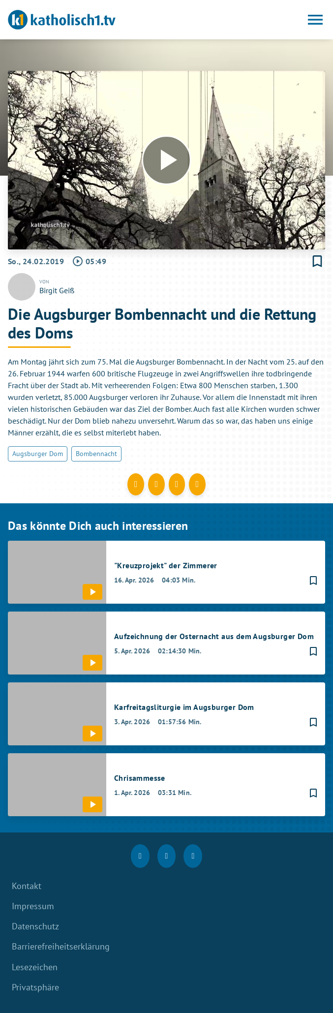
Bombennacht (96, 453)
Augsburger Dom (37, 453)
